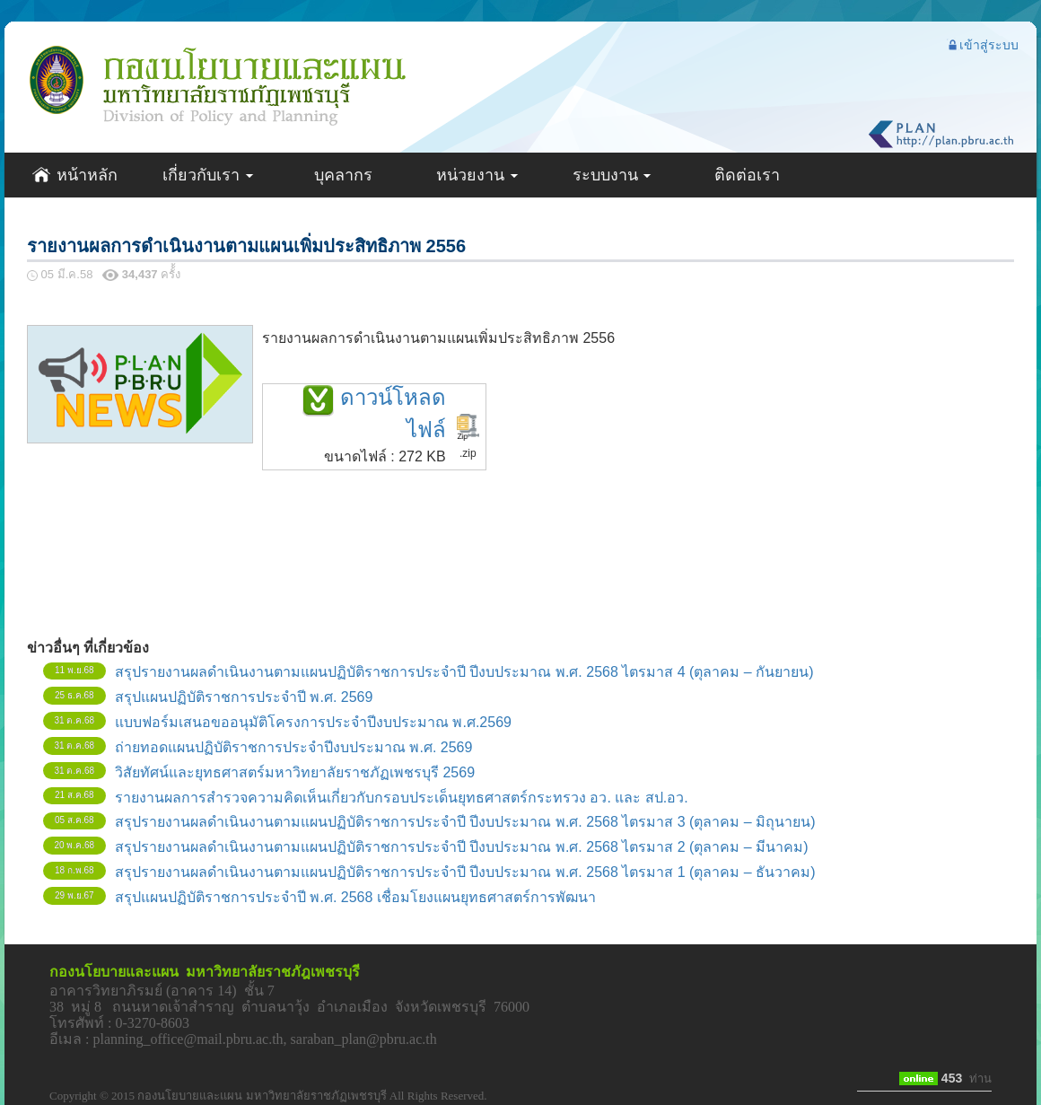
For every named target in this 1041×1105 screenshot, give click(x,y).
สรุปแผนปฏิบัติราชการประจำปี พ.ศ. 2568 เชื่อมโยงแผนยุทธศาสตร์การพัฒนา (355, 897)
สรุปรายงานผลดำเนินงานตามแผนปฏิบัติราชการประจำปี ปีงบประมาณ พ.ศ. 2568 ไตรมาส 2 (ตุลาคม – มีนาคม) (462, 847)
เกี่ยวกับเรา (208, 175)
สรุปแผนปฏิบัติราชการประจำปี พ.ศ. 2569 (243, 697)
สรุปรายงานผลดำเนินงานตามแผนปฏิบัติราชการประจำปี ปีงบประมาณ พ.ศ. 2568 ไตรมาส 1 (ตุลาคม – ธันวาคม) (465, 872)
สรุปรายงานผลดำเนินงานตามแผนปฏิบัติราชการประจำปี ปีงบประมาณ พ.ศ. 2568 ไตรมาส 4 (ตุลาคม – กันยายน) (464, 672)
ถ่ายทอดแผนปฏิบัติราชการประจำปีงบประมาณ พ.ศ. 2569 (293, 747)
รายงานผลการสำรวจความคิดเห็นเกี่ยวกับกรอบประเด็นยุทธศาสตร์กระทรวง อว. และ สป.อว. (401, 797)
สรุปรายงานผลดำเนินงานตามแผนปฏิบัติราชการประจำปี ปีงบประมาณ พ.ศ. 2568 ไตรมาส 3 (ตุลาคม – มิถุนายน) (465, 821)
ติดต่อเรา (747, 175)
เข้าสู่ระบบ (983, 45)
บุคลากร (343, 175)
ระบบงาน (613, 175)
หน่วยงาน (478, 175)
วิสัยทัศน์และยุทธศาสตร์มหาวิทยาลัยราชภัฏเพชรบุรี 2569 (295, 772)
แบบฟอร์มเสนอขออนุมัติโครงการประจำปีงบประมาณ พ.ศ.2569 (313, 722)
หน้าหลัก (74, 175)
